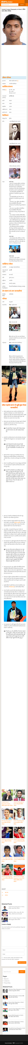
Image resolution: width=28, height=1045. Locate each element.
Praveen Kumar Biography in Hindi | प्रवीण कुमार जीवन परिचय (16, 1009)
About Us (6, 979)
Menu (26, 1)
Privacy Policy (7, 983)
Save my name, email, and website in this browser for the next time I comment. (12, 958)
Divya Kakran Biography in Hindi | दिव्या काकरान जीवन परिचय (16, 1022)
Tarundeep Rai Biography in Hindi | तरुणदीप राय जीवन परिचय (19, 859)
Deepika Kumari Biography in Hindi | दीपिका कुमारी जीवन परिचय (7, 803)
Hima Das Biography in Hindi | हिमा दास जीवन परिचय (6, 822)
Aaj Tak (6, 892)
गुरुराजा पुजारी (17, 522)
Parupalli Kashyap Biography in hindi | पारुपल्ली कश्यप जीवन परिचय (16, 1028)
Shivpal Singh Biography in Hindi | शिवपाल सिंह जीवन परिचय (7, 878)
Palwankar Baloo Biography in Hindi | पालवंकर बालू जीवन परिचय (16, 990)
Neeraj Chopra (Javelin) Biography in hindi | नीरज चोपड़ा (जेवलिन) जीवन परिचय (19, 879)
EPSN (6, 895)
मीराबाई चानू (11, 586)
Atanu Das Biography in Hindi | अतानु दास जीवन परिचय (19, 803)
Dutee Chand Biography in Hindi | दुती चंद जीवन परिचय (19, 822)
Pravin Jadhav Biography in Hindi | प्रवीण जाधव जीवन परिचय (7, 859)
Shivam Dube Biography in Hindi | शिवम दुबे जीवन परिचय (16, 1003)
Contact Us (6, 981)
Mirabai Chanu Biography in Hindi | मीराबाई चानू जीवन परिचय (19, 841)
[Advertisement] (14, 60)
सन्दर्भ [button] (3, 889)
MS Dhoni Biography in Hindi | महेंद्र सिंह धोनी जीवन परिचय (16, 996)
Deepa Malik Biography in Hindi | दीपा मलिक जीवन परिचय (15, 1015)
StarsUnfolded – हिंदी (10, 1043)
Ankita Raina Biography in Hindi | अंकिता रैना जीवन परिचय (7, 841)
